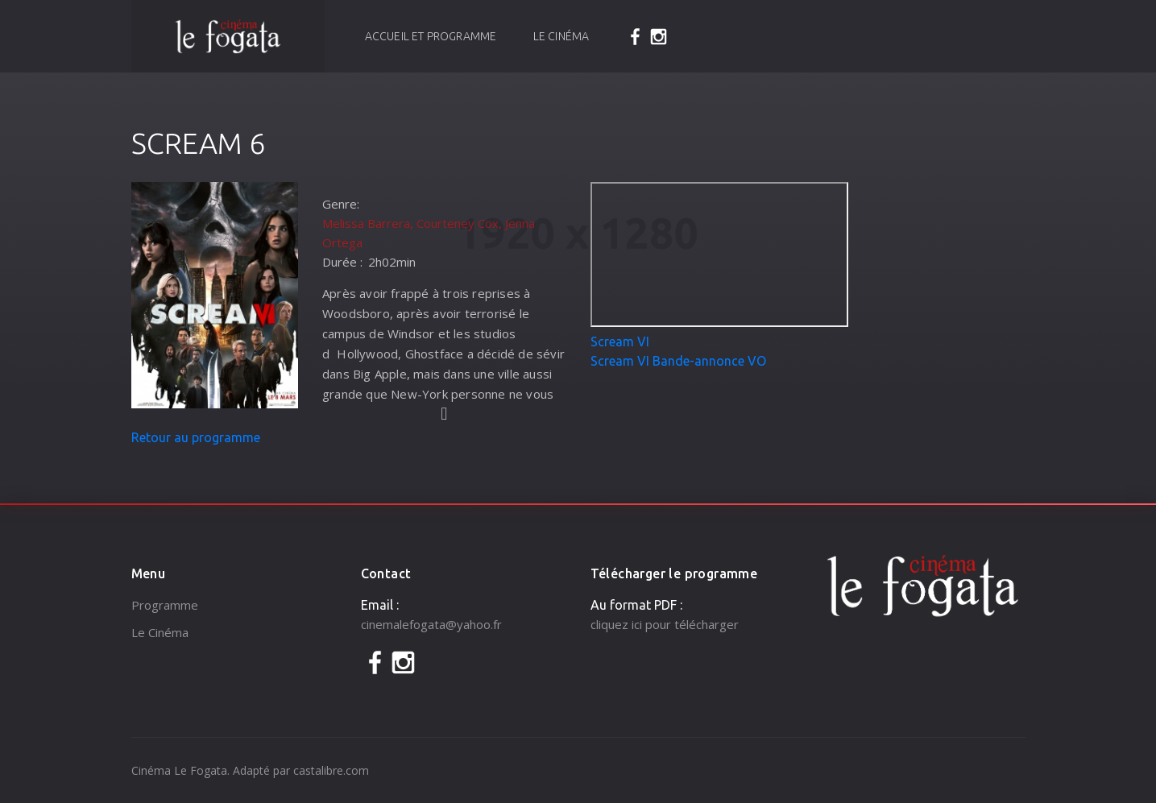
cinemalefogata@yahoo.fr (431, 624)
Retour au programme (195, 437)
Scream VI (619, 341)
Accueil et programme (431, 36)
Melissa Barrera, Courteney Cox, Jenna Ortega (428, 232)
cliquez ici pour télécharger (664, 624)
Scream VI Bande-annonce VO (678, 361)
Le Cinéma (561, 36)
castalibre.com (331, 770)
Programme (164, 605)
